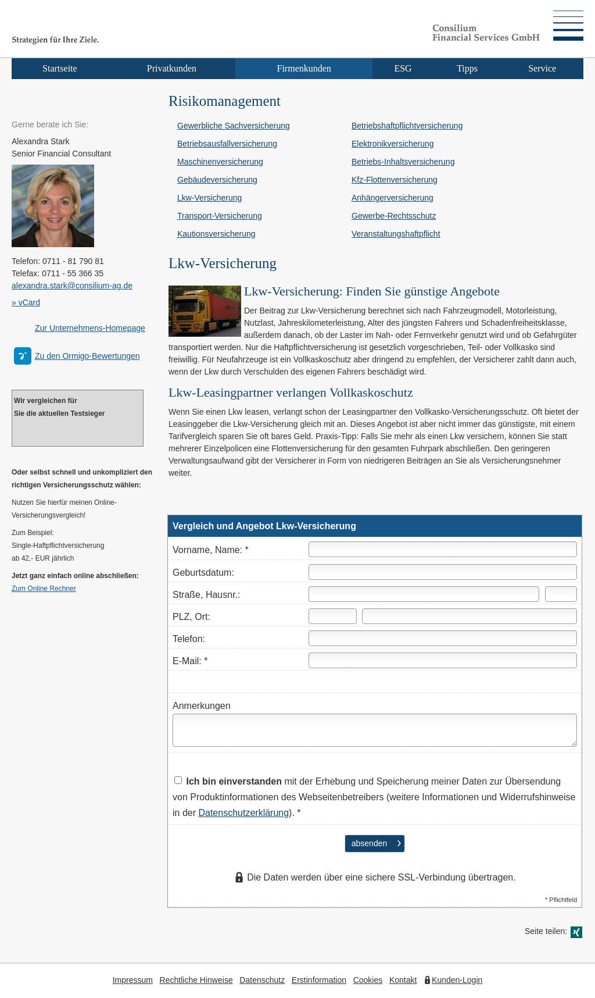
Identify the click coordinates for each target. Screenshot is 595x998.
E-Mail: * (190, 661)
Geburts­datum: (203, 573)
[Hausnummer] (561, 594)
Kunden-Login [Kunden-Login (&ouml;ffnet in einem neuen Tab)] (457, 980)
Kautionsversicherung (216, 233)
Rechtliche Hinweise (196, 980)
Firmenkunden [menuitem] (304, 68)
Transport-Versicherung (219, 215)
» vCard (26, 302)
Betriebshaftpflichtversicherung (407, 125)
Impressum (133, 980)
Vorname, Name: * (211, 550)
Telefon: (189, 639)
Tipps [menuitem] (467, 68)
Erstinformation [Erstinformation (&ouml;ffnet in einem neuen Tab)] (319, 980)
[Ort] (469, 616)
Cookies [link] (368, 980)
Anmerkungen (202, 706)
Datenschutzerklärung (243, 813)
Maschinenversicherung (220, 161)
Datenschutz (262, 980)
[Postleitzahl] (333, 616)
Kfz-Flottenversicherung (395, 179)
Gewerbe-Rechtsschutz (394, 215)
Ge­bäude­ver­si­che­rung (217, 179)
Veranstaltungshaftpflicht (396, 233)
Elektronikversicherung (393, 143)
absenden (370, 843)
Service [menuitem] (542, 68)
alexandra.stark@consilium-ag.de (72, 285)
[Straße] (424, 594)
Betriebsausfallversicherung (227, 143)
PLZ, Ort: (191, 617)
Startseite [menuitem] (59, 68)
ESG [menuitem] (402, 68)
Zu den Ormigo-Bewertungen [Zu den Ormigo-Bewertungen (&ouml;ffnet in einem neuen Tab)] (87, 356)
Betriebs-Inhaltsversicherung (403, 161)
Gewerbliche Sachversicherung (233, 125)
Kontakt (403, 980)
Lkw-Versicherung (209, 197)
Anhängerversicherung (392, 197)
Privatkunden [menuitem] (171, 68)
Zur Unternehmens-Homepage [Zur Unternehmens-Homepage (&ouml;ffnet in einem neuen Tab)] (90, 328)
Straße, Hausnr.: (207, 595)
